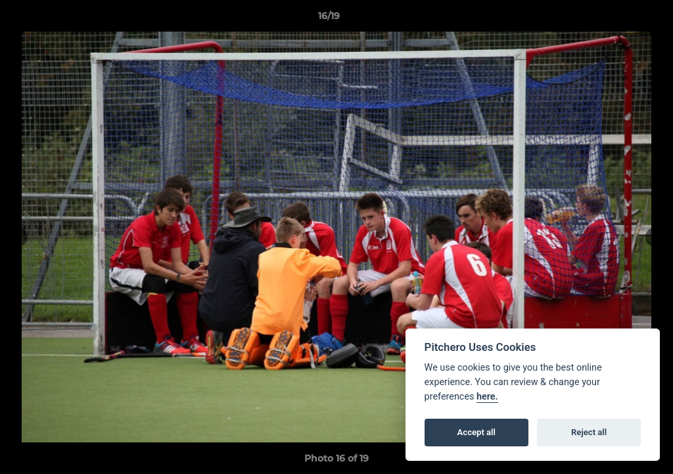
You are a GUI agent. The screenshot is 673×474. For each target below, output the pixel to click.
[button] (618, 19)
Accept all (476, 432)
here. (487, 396)
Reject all (589, 432)
